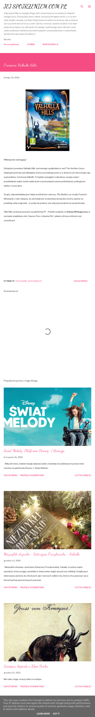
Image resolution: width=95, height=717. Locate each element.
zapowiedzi (35, 281)
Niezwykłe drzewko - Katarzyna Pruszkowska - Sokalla (42, 554)
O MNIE (31, 44)
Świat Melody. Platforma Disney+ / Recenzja (34, 450)
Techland (21, 281)
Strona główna (11, 44)
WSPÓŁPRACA (50, 44)
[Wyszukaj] (82, 5)
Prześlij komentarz (32, 475)
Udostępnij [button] (81, 281)
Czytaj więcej (83, 475)
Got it (56, 714)
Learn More (43, 714)
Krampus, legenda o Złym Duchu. (26, 666)
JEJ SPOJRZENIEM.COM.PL (35, 6)
